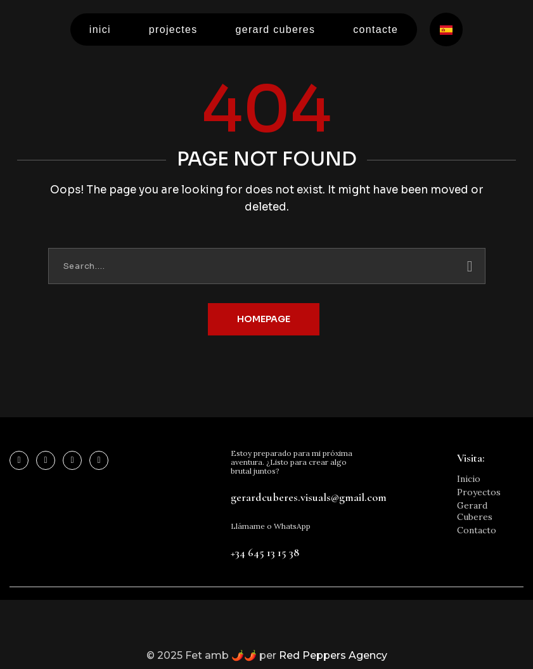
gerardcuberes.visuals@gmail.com (309, 497)
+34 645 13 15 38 (265, 552)
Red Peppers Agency (333, 655)
